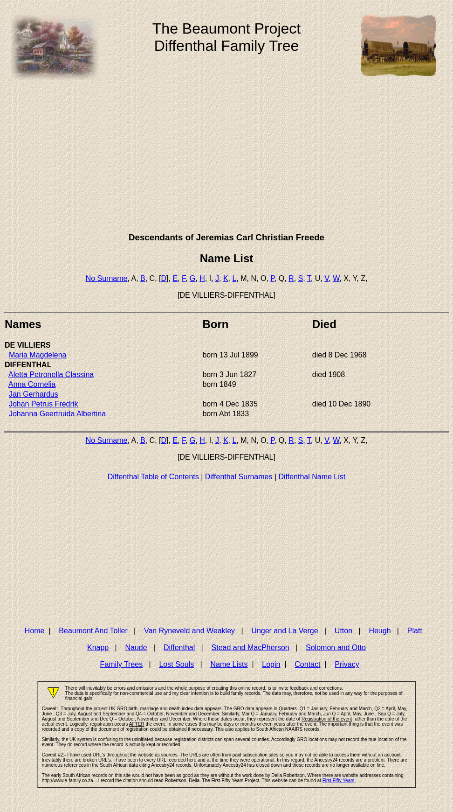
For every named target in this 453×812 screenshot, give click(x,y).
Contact (307, 664)
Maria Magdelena (38, 355)
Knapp (98, 647)
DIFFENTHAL (28, 365)
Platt (414, 631)
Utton (343, 631)
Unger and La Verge (284, 631)
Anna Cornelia (31, 384)
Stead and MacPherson (250, 647)
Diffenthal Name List (311, 477)
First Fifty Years (339, 780)
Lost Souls (176, 664)
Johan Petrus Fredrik (43, 404)
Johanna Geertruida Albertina (57, 414)
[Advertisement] (226, 158)
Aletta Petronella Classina (51, 374)
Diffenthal (179, 647)
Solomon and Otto (336, 647)
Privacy (347, 664)
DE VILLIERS (28, 345)
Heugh (380, 631)
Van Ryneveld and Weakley (189, 631)
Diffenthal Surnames (239, 477)
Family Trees (121, 664)
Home (35, 631)
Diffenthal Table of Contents (153, 477)
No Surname (107, 278)
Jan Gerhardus (33, 394)
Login (271, 664)
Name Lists (228, 664)
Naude (136, 647)
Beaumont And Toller (93, 631)
